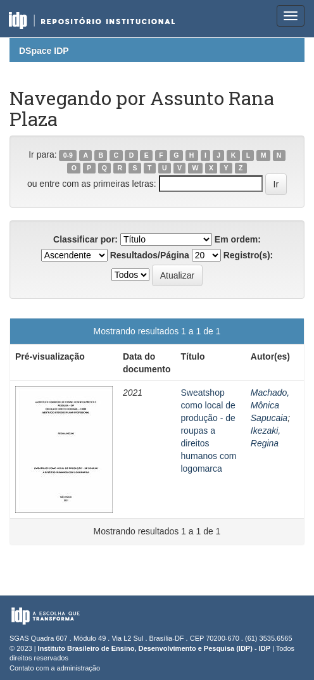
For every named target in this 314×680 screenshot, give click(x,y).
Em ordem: (238, 239)
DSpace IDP (44, 51)
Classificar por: (85, 239)
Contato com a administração (54, 668)
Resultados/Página (149, 255)
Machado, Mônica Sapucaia (270, 405)
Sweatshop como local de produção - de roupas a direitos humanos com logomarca (208, 430)
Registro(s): (248, 255)
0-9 (68, 155)
